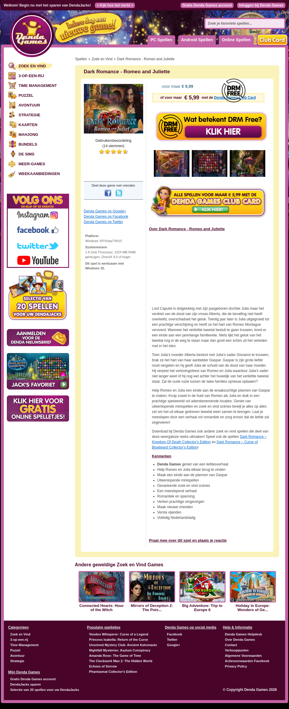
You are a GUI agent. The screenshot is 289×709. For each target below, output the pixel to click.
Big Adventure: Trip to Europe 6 (202, 608)
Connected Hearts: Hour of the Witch (101, 608)
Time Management (38, 85)
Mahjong (28, 134)
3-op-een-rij (31, 76)
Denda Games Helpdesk (243, 634)
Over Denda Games (240, 639)
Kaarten (28, 125)
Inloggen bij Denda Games (261, 5)
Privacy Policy (236, 666)
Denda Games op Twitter (103, 222)
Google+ (173, 645)
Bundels (28, 144)
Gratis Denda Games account (207, 5)
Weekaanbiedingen (39, 173)
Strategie (29, 115)
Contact (231, 645)
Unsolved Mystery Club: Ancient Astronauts (123, 645)
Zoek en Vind (32, 66)
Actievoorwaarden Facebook (247, 661)
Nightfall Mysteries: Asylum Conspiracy (120, 650)
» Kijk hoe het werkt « (115, 5)
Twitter (172, 639)
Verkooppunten (237, 650)
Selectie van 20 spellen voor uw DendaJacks (44, 689)
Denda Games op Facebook (106, 216)
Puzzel (26, 95)
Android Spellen (197, 39)
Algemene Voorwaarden (243, 655)
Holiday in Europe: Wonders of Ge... (253, 608)
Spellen (81, 59)
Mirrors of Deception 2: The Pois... (152, 608)
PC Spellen (161, 39)
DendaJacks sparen (25, 684)
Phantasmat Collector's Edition (113, 671)
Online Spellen (236, 39)
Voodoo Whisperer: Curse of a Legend (119, 634)
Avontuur (29, 105)
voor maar (177, 86)
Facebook (174, 634)
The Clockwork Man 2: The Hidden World (120, 661)
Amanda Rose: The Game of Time (115, 655)
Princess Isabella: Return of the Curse (118, 639)
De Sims (26, 154)
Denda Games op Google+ (105, 211)
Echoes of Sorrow (103, 666)
